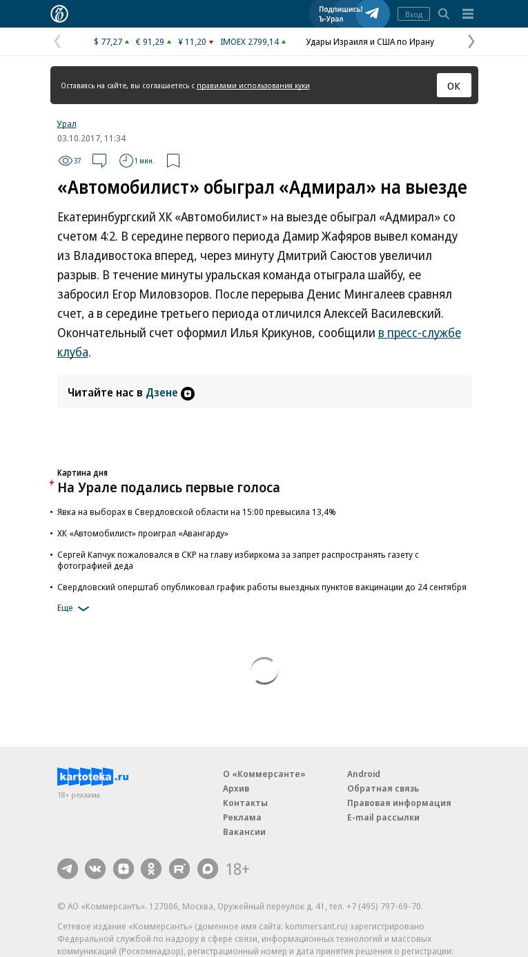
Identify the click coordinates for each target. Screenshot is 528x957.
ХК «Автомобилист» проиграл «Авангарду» (142, 533)
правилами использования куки (253, 85)
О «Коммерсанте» (264, 773)
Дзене (170, 392)
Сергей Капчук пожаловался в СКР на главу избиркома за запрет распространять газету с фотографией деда (238, 560)
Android (363, 773)
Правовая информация (399, 802)
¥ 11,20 (192, 41)
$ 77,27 (108, 41)
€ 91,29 (150, 41)
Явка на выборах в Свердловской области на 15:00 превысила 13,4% (196, 511)
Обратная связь (383, 788)
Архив (236, 788)
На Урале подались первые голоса (168, 487)
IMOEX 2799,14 (249, 41)
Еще (75, 608)
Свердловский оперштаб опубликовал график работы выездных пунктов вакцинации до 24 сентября (262, 587)
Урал (67, 123)
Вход (413, 14)
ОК (453, 85)
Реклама (242, 817)
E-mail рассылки (383, 817)
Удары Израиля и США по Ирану (370, 41)
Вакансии (244, 831)
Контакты (245, 802)
